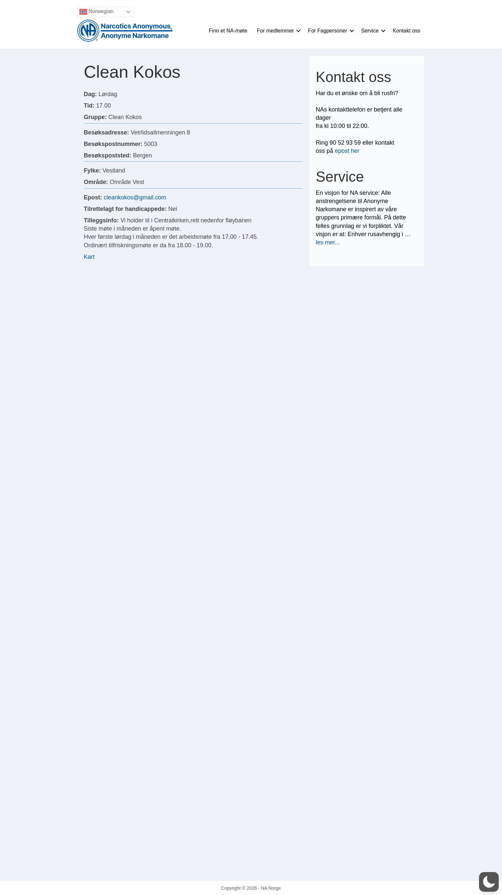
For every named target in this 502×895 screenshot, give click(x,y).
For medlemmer (275, 30)
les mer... (328, 242)
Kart (89, 257)
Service (370, 30)
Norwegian (96, 12)
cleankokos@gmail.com (135, 197)
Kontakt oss (406, 30)
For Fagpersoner (327, 30)
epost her (347, 151)
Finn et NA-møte (228, 30)
